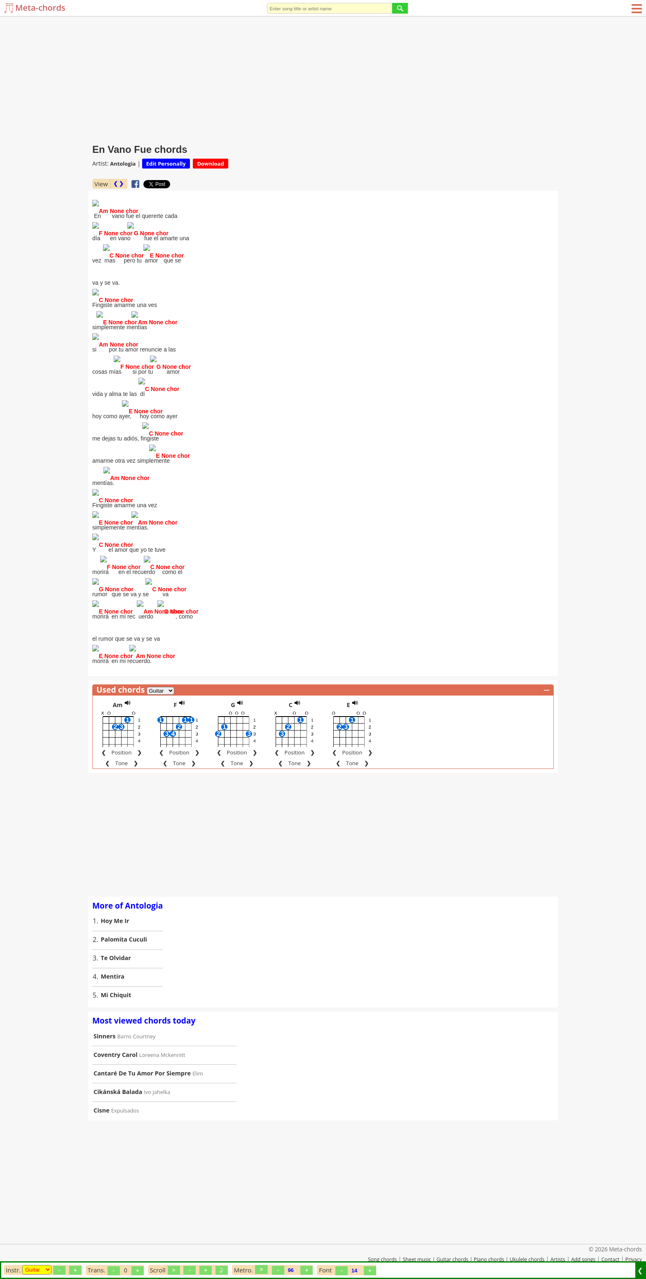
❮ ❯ (118, 183)
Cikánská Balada (118, 1078)
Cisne (102, 1096)
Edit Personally (166, 163)
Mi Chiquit (116, 981)
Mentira (112, 962)
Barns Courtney (136, 1022)
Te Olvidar (116, 944)
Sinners (104, 1022)
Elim (197, 1059)
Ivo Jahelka (157, 1078)
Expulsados (125, 1096)
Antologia (123, 163)
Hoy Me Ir (115, 907)
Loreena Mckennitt (162, 1041)
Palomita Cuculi (124, 925)
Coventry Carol (116, 1041)
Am (117, 691)
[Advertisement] (323, 78)
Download (210, 163)
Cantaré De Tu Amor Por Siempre (142, 1059)
